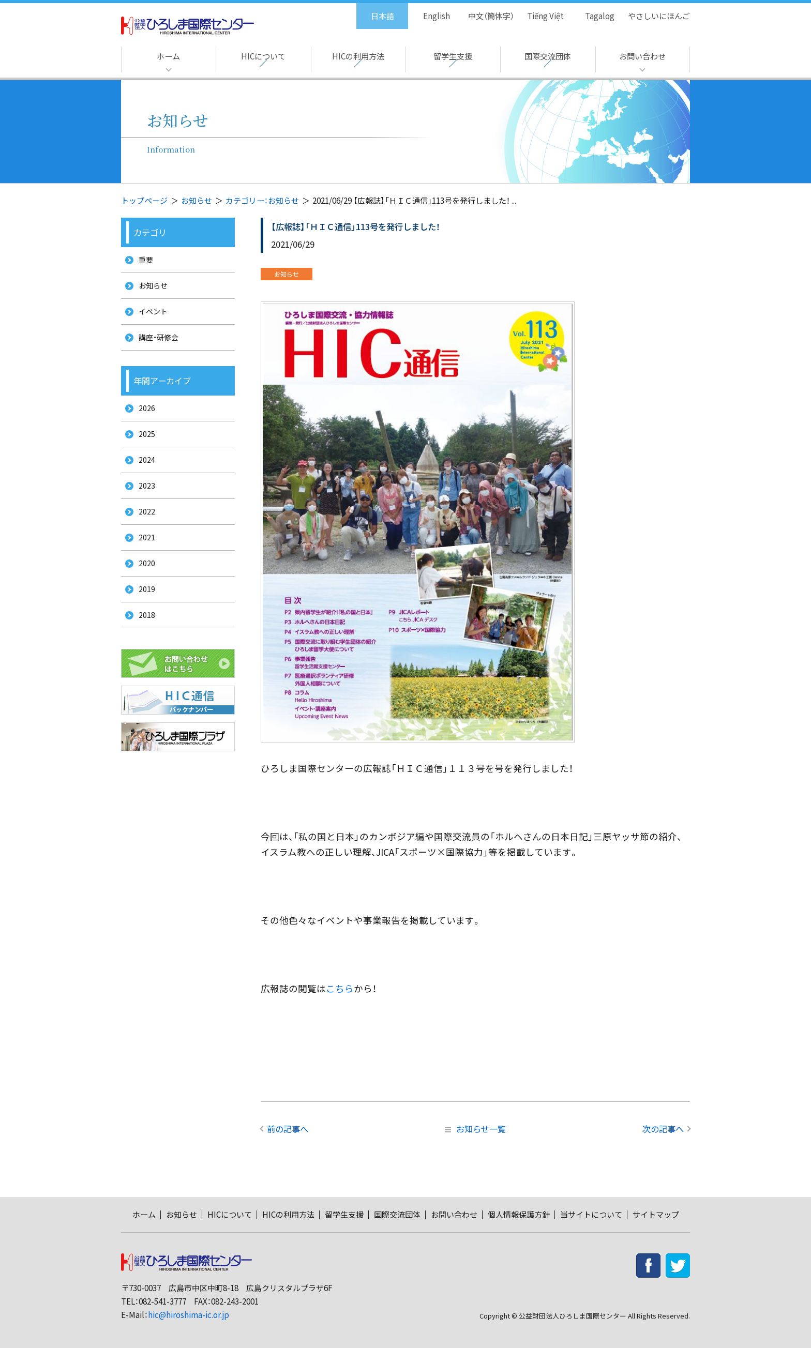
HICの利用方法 (358, 56)
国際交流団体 (548, 56)
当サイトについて (591, 1214)
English (426, 11)
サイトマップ (656, 1214)
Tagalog (592, 11)
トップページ (144, 200)
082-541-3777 (162, 1301)
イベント (150, 318)
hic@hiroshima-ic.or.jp (188, 1314)
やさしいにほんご (655, 11)
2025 (143, 449)
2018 (143, 650)
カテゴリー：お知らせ (262, 200)
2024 (143, 478)
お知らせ (196, 200)
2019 (143, 621)
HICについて (263, 56)
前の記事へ (287, 1129)
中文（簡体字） (482, 11)
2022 (143, 535)
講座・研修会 (156, 347)
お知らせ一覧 (475, 1129)
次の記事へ (663, 1129)
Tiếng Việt (538, 11)
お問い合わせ (642, 56)
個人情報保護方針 (519, 1214)
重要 (143, 260)
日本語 (372, 11)
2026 (143, 420)
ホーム (168, 56)
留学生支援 (453, 56)
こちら (340, 988)
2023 (143, 507)
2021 (143, 564)
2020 (143, 592)
